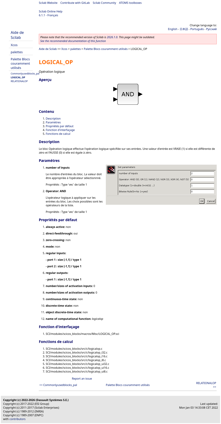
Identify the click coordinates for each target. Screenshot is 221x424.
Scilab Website (48, 3)
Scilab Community (104, 3)
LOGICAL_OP (18, 77)
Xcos (14, 45)
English (172, 29)
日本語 (184, 29)
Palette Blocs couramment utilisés (20, 63)
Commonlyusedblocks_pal (25, 73)
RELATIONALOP (19, 81)
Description (53, 118)
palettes (17, 52)
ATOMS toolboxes (130, 3)
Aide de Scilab (17, 35)
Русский (211, 29)
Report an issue (82, 378)
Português (197, 29)
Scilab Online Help (50, 11)
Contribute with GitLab (75, 3)
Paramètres (53, 122)
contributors (17, 419)
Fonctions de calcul (58, 134)
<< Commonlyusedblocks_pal (58, 385)
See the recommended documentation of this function (73, 41)
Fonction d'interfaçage (60, 130)
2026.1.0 (112, 37)
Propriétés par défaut (59, 126)
